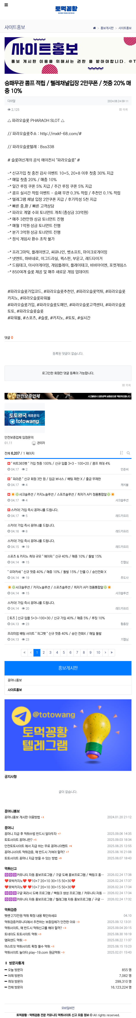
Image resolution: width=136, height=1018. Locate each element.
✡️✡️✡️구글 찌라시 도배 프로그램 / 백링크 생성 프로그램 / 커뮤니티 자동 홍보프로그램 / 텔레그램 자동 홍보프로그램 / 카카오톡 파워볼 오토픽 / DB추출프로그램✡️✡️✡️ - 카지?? (55, 893)
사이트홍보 (125, 28)
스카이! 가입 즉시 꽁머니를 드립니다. (33, 510)
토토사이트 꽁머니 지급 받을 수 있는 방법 (31, 858)
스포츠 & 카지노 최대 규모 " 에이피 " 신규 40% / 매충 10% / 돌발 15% (55, 556)
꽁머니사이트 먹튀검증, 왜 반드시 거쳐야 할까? (35, 852)
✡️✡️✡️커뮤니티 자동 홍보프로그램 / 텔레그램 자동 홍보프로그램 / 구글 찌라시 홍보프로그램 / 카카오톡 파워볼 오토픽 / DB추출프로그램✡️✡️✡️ (55, 899)
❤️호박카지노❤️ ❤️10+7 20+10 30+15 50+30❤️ (40, 881)
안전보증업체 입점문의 (19, 437)
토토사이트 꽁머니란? (18, 840)
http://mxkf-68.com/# (61, 134)
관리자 (38, 443)
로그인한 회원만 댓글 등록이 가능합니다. (68, 373)
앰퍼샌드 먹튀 (13, 940)
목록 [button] (123, 109)
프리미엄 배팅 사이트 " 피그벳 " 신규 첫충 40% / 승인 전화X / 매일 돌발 (54, 633)
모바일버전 (68, 1008)
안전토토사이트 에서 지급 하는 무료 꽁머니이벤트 (36, 846)
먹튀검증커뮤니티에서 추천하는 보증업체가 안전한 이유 (40, 922)
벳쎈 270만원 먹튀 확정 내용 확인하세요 (31, 916)
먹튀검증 (11, 910)
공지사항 (11, 777)
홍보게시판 (107, 28)
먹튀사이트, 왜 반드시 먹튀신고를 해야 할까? (33, 928)
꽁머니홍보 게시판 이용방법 (22, 817)
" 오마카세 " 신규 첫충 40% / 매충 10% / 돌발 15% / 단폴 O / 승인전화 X (57, 572)
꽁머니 (9, 828)
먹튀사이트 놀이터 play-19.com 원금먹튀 (32, 952)
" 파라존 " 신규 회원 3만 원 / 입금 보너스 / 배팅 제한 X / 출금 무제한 (54, 479)
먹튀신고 (11, 869)
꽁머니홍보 (15, 680)
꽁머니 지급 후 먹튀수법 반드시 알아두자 (31, 834)
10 (98, 652)
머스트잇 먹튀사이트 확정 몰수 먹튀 (27, 946)
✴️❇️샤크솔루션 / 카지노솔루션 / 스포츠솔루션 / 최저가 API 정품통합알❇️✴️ (61, 494)
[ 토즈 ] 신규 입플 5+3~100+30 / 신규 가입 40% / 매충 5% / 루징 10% (56, 618)
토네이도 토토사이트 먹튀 (21, 934)
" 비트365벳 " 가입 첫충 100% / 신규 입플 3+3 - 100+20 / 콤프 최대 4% (59, 463)
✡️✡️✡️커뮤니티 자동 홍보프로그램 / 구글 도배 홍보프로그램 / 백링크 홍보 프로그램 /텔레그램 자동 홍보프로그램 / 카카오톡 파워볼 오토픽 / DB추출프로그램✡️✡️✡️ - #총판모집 (55, 875)
